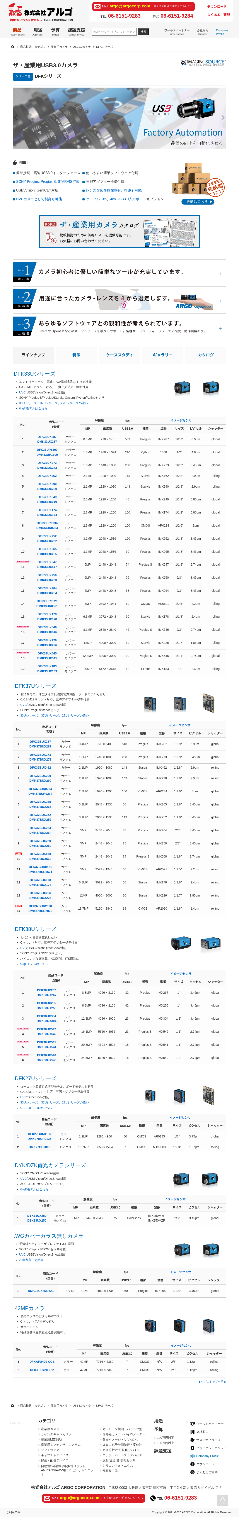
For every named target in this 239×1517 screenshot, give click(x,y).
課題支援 (76, 32)
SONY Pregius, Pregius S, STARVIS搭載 (47, 181)
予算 (55, 32)
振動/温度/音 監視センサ (119, 1460)
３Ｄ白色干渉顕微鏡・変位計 (122, 1444)
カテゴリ (46, 1421)
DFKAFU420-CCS (42, 1361)
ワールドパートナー (177, 32)
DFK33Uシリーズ (34, 374)
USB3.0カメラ (82, 46)
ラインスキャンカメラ (56, 1434)
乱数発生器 (110, 1470)
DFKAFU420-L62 (42, 1370)
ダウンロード (217, 6)
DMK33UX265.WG (41, 1291)
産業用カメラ (59, 46)
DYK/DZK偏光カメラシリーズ (50, 1165)
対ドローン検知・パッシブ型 (122, 1429)
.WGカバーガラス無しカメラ (49, 1236)
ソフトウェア (50, 1449)
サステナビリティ (208, 1439)
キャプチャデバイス (54, 1455)
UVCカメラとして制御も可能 (39, 199)
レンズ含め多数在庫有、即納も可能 (114, 190)
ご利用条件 (13, 1512)
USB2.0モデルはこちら (36, 1108)
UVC (22, 392)
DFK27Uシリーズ (35, 1078)
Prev (17, 117)
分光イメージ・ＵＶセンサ (120, 1439)
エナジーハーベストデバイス (122, 1455)
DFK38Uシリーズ (35, 929)
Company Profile (222, 32)
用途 (37, 32)
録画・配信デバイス (54, 1460)
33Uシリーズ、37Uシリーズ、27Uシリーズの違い (53, 403)
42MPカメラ (30, 1308)
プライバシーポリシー (211, 1447)
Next (221, 117)
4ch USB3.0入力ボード (128, 199)
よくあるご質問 (218, 15)
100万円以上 (165, 1442)
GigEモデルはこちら (33, 408)
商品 (17, 32)
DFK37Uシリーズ (35, 686)
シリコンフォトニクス (117, 1465)
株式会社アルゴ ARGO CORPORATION (68, 1487)
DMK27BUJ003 (39, 1147)
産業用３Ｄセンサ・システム (61, 1444)
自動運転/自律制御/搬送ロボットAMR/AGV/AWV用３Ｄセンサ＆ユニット (67, 1470)
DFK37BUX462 (40, 767)
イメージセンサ (181, 420)
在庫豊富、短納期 (31, 1260)
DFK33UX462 (47, 476)
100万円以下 (165, 1437)
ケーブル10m (96, 199)
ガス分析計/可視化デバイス (121, 1449)
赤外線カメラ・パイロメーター (123, 1434)
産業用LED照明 (51, 1439)
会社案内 (202, 32)
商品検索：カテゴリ (33, 46)
